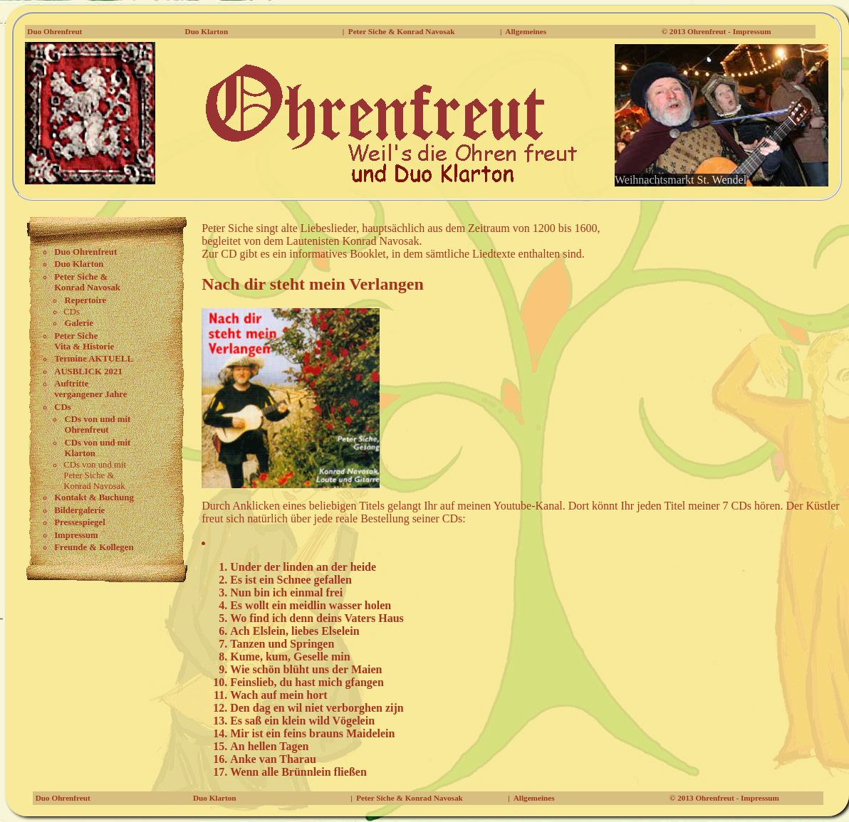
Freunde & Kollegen (93, 547)
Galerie (79, 323)
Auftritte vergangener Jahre (90, 389)
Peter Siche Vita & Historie (84, 341)
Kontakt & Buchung (94, 497)
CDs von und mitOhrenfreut (98, 424)
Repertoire (86, 300)
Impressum (76, 535)
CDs (62, 407)
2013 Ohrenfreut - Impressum (720, 31)
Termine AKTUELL (93, 359)
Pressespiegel (79, 522)
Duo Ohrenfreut (54, 31)
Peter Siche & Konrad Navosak (401, 31)
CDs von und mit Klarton (98, 448)
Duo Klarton (207, 31)
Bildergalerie (79, 510)
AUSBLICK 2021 (88, 371)
